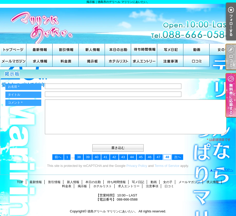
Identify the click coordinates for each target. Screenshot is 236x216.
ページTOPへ (223, 170)
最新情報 (39, 49)
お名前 (14, 86)
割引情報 (66, 49)
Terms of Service (166, 166)
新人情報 (92, 49)
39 (88, 157)
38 (79, 157)
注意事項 (170, 61)
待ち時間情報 (144, 49)
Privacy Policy (136, 166)
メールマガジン (13, 61)
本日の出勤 (118, 49)
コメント (15, 102)
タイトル (14, 94)
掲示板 (92, 61)
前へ (58, 157)
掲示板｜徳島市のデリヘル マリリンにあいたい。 (118, 24)
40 (96, 157)
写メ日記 (170, 49)
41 (105, 157)
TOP (13, 49)
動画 (196, 49)
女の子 (223, 49)
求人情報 (39, 61)
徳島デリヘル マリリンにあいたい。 (112, 211)
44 (132, 157)
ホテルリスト (118, 61)
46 (149, 157)
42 (114, 157)
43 (123, 157)
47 (158, 157)
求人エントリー (144, 61)
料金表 (66, 61)
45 (141, 157)
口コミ (196, 61)
